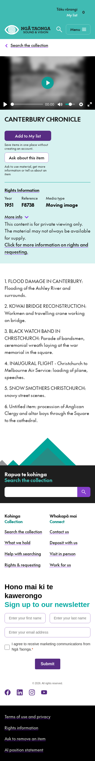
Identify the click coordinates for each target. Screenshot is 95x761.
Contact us (59, 531)
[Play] (5, 104)
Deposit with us (64, 542)
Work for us (60, 564)
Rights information (21, 727)
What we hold (17, 542)
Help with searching (23, 553)
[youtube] (44, 692)
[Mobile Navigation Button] (78, 29)
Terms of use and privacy (27, 716)
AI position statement (24, 749)
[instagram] (32, 692)
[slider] (27, 104)
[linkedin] (20, 692)
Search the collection (29, 45)
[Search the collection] (59, 29)
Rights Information (22, 190)
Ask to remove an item (25, 738)
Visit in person (62, 553)
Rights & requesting (23, 564)
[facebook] (8, 692)
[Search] (83, 492)
